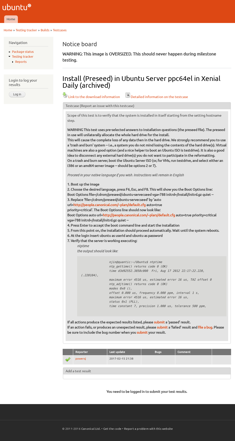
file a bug (205, 327)
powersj (80, 358)
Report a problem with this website (148, 428)
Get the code (112, 428)
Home (11, 19)
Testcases (60, 30)
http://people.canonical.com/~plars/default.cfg (109, 205)
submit (159, 322)
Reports (21, 61)
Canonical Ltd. (91, 428)
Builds (45, 30)
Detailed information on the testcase (156, 97)
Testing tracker (26, 30)
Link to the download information (91, 97)
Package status (23, 51)
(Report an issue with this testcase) (107, 106)
